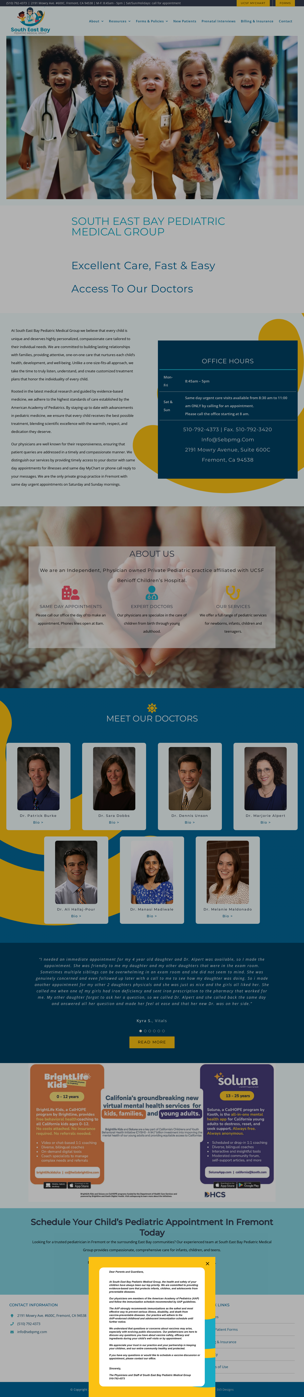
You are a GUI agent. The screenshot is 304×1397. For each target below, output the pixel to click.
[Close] (207, 1263)
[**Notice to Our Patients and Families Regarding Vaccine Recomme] (152, 1269)
